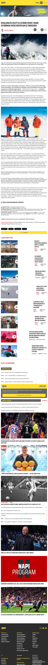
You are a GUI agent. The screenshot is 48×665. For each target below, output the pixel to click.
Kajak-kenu (35, 611)
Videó (18, 643)
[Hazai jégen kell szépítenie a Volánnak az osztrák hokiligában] (24, 495)
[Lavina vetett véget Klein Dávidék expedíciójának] (7, 279)
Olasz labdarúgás (21, 611)
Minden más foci (20, 622)
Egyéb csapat (4, 642)
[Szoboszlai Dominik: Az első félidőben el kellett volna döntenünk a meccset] (24, 384)
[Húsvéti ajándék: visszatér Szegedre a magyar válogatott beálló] (24, 355)
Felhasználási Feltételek (37, 652)
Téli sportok (35, 620)
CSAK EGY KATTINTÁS (6, 222)
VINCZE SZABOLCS (9, 30)
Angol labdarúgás (21, 608)
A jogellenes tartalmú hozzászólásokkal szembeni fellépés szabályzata (38, 635)
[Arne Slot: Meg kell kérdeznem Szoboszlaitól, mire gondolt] (24, 511)
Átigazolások (4, 613)
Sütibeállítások (35, 654)
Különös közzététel (36, 643)
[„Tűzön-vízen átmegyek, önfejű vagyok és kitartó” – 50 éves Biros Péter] (24, 431)
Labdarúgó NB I (4, 476)
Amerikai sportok (5, 639)
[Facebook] (43, 601)
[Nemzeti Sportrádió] (41, 2)
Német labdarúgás (21, 613)
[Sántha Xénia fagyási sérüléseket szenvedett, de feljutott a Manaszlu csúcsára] (7, 326)
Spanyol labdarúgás (5, 412)
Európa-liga (19, 617)
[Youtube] (46, 601)
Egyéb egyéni (18, 243)
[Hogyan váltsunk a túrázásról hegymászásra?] (7, 268)
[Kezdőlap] (3, 3)
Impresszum (35, 630)
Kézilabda (3, 633)
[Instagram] (40, 601)
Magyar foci (4, 606)
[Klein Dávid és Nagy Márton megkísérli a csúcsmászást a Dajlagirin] (7, 291)
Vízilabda (3, 445)
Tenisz (33, 617)
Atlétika (34, 608)
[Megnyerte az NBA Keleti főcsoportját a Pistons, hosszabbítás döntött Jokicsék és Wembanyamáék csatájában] (24, 488)
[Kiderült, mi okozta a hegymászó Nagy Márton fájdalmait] (7, 302)
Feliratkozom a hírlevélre (24, 368)
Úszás (33, 609)
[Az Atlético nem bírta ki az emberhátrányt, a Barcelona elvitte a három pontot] (24, 573)
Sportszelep (19, 628)
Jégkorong (3, 637)
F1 (1, 628)
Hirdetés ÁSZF (35, 647)
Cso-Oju (24, 228)
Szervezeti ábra (36, 641)
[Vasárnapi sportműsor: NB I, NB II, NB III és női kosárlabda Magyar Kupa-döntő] (24, 542)
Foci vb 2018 (19, 618)
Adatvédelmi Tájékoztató (38, 650)
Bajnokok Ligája (20, 615)
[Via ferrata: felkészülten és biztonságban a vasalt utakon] (7, 256)
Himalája (11, 228)
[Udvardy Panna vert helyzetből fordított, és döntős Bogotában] (24, 492)
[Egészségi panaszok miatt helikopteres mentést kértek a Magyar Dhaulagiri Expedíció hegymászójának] (7, 314)
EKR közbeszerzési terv (37, 640)
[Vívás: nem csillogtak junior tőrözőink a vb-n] (24, 484)
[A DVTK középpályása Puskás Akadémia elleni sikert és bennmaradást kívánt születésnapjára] (24, 481)
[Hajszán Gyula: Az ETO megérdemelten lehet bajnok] (24, 346)
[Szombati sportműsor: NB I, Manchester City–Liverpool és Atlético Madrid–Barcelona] (24, 381)
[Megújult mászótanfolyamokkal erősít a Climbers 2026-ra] (7, 244)
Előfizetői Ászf (35, 648)
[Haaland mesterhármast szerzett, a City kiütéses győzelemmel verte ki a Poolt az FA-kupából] (24, 378)
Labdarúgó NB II (5, 609)
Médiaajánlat (35, 632)
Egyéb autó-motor (21, 637)
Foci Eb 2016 (20, 620)
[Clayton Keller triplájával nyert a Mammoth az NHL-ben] (24, 352)
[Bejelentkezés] (37, 3)
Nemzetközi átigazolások (22, 624)
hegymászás (17, 228)
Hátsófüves (3, 611)
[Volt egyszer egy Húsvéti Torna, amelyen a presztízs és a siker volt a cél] (24, 462)
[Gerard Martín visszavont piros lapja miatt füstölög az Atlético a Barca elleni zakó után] (24, 399)
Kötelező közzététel (36, 638)
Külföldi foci (19, 606)
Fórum (18, 639)
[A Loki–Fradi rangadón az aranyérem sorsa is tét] (24, 349)
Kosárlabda (3, 635)
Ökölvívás (34, 615)
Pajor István (4, 228)
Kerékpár (34, 613)
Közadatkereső (35, 645)
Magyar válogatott (5, 615)
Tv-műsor (19, 641)
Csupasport (17, 266)
